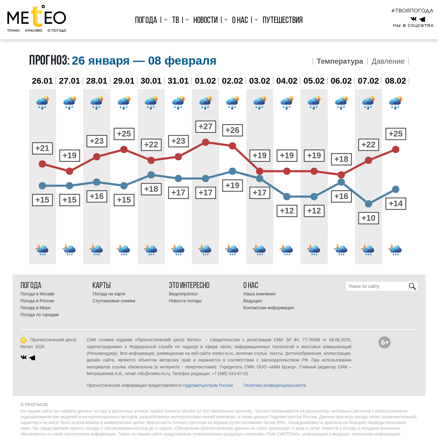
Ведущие (252, 300)
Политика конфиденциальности (275, 385)
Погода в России (37, 300)
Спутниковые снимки (113, 300)
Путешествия (280, 20)
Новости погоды (185, 300)
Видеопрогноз (183, 293)
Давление (387, 61)
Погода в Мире (36, 307)
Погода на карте (108, 293)
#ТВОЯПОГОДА (412, 10)
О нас (239, 20)
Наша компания (259, 293)
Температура (340, 61)
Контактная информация (268, 307)
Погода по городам (40, 314)
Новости (205, 20)
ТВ (176, 20)
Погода (149, 20)
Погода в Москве (38, 293)
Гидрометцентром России (208, 385)
